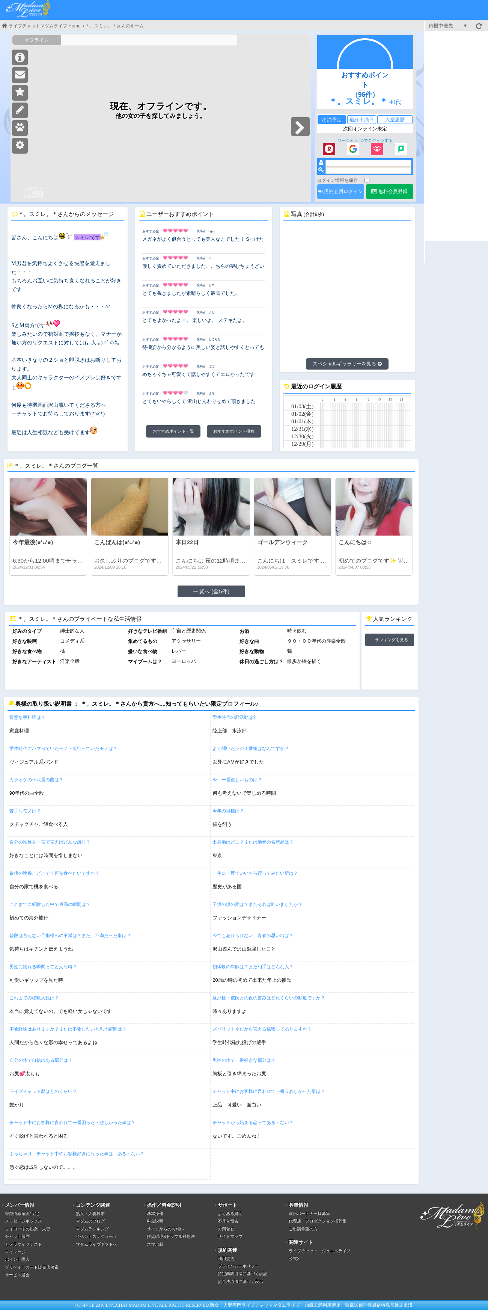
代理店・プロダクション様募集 (317, 1221)
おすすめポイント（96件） (365, 85)
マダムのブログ (90, 1221)
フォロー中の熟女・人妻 (27, 1229)
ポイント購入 (17, 1259)
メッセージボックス (23, 1221)
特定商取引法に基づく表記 (242, 1273)
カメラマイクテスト (23, 1244)
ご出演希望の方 (303, 1229)
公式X (294, 1258)
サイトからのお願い (165, 1229)
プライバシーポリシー (238, 1266)
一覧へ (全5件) (211, 591)
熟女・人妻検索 (90, 1213)
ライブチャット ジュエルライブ (320, 1250)
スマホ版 (155, 1244)
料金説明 (155, 1221)
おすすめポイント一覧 (173, 431)
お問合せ (226, 1229)
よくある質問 (230, 1213)
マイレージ (15, 1252)
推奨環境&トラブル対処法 (171, 1236)
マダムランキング (92, 1229)
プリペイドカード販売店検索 (32, 1267)
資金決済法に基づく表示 (240, 1281)
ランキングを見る (391, 639)
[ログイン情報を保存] (366, 180)
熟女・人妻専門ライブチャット (241, 1305)
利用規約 (226, 1258)
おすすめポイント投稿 (234, 431)
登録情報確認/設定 (22, 1213)
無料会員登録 (389, 191)
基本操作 (155, 1213)
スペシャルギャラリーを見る (347, 364)
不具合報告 (228, 1221)
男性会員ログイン (340, 191)
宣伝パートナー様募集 (309, 1213)
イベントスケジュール (96, 1236)
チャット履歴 (17, 1236)
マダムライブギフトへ (96, 1244)
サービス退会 (17, 1274)
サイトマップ (230, 1236)
